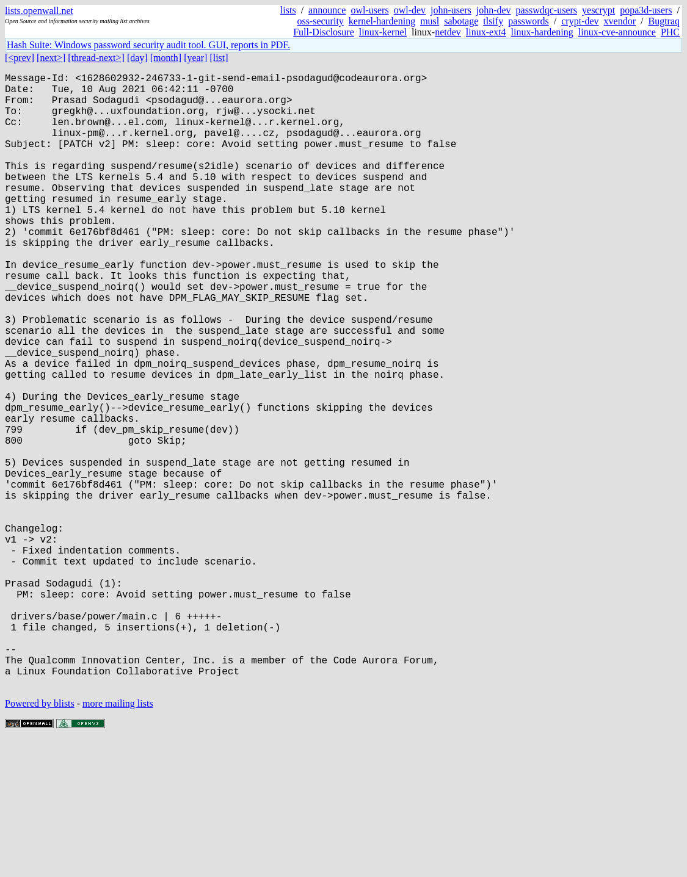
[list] (218, 57)
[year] (195, 57)
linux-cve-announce (617, 32)
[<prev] (19, 57)
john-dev (493, 10)
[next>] (51, 57)
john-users (451, 10)
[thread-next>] (96, 57)
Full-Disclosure (323, 32)
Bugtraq (664, 21)
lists (288, 10)
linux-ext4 (486, 32)
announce (327, 10)
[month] (166, 57)
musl (429, 21)
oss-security (320, 21)
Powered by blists (40, 840)
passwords (528, 21)
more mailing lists (117, 840)
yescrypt (598, 10)
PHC (670, 32)
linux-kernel (383, 32)
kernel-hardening (382, 21)
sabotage (461, 21)
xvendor (620, 21)
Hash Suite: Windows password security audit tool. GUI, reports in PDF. (148, 45)
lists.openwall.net (39, 10)
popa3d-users (646, 10)
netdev (448, 32)
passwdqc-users (546, 10)
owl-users (369, 10)
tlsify (493, 21)
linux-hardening (542, 32)
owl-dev (410, 10)
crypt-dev (579, 21)
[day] (137, 57)
